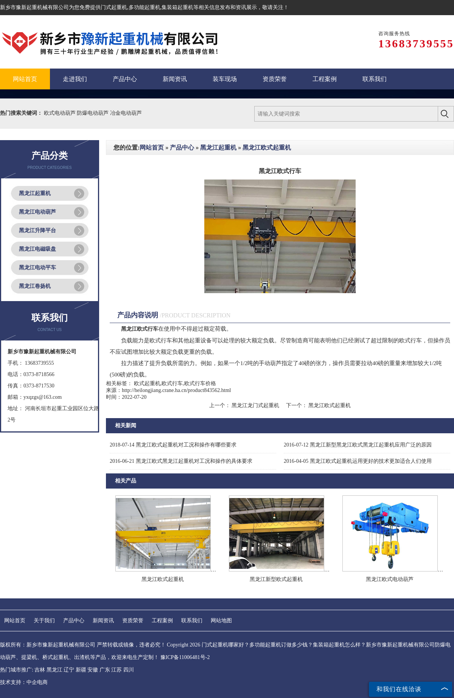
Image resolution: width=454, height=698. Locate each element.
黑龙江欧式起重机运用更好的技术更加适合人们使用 (358, 461)
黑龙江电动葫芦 (37, 212)
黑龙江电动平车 (37, 267)
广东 (105, 670)
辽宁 (69, 670)
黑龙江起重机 (35, 193)
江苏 (116, 670)
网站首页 (152, 147)
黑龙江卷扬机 (35, 286)
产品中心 (182, 147)
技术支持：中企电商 (24, 682)
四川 (128, 670)
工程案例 (162, 620)
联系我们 (191, 620)
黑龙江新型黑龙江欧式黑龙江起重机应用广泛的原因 (358, 445)
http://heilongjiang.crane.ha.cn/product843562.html (176, 390)
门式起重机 (114, 7)
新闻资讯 (103, 620)
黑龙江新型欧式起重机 (276, 579)
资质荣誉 (132, 620)
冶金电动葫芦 (126, 113)
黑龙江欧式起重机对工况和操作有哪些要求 (173, 445)
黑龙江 (54, 670)
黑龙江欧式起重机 (267, 147)
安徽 (92, 670)
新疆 (81, 670)
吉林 (39, 670)
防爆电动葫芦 (93, 113)
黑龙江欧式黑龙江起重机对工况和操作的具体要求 (181, 461)
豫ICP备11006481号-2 (185, 657)
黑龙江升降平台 (37, 230)
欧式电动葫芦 (60, 113)
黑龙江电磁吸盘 (37, 249)
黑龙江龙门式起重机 (255, 405)
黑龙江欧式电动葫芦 (390, 579)
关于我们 (44, 620)
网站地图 (221, 620)
